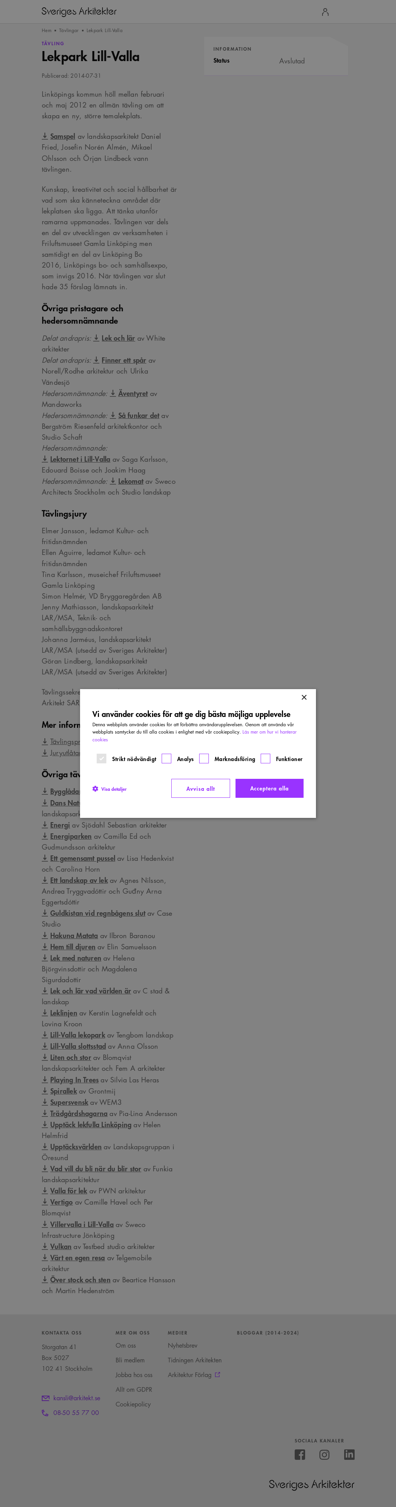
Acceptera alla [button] (269, 787)
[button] (109, 788)
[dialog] (198, 753)
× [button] (304, 698)
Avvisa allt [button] (200, 788)
